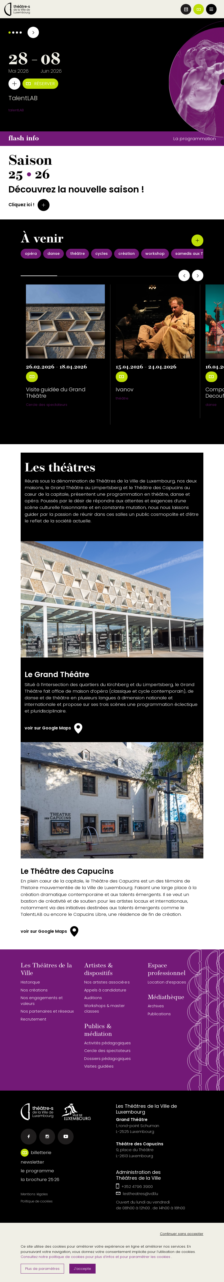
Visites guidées (99, 1066)
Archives (156, 1006)
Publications (159, 1014)
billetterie (41, 1152)
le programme (37, 1171)
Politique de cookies (37, 1201)
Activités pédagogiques (107, 1043)
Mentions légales (34, 1194)
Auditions (93, 997)
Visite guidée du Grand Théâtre (56, 392)
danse (211, 404)
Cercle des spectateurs (46, 404)
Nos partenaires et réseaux (47, 1011)
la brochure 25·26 (40, 1179)
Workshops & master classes (104, 1008)
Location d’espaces (167, 982)
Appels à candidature (105, 990)
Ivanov (124, 389)
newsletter (32, 1162)
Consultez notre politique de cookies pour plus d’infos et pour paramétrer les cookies (96, 1256)
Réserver (40, 83)
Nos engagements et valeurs (42, 1000)
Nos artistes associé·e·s (107, 982)
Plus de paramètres (42, 1268)
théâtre (122, 398)
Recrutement (33, 1019)
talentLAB (16, 110)
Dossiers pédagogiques (107, 1058)
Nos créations (34, 990)
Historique (30, 982)
